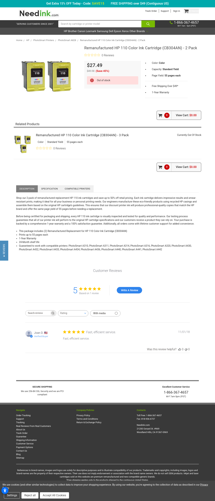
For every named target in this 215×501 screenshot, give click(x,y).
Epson (127, 35)
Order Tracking (23, 420)
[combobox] (73, 318)
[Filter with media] (105, 318)
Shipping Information (26, 444)
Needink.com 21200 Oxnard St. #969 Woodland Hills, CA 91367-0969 (152, 433)
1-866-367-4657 (176, 397)
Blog (18, 459)
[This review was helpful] (179, 354)
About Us (20, 434)
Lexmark (85, 35)
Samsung (102, 35)
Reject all (30, 495)
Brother (57, 35)
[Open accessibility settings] (4, 490)
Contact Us (21, 455)
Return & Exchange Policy (88, 427)
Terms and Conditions (87, 423)
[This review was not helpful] (186, 354)
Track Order (144, 11)
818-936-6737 (148, 423)
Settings (12, 495)
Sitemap (20, 462)
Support (158, 11)
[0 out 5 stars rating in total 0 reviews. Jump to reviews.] (99, 59)
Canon (71, 35)
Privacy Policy (83, 420)
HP (46, 35)
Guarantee (21, 441)
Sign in (170, 11)
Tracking (20, 427)
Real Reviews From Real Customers (33, 430)
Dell (115, 35)
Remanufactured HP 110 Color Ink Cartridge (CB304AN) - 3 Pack (82, 139)
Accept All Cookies (54, 495)
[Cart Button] (188, 11)
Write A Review (129, 294)
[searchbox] (37, 317)
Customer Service (25, 448)
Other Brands (158, 35)
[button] (4, 250)
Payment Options (24, 451)
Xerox (139, 35)
